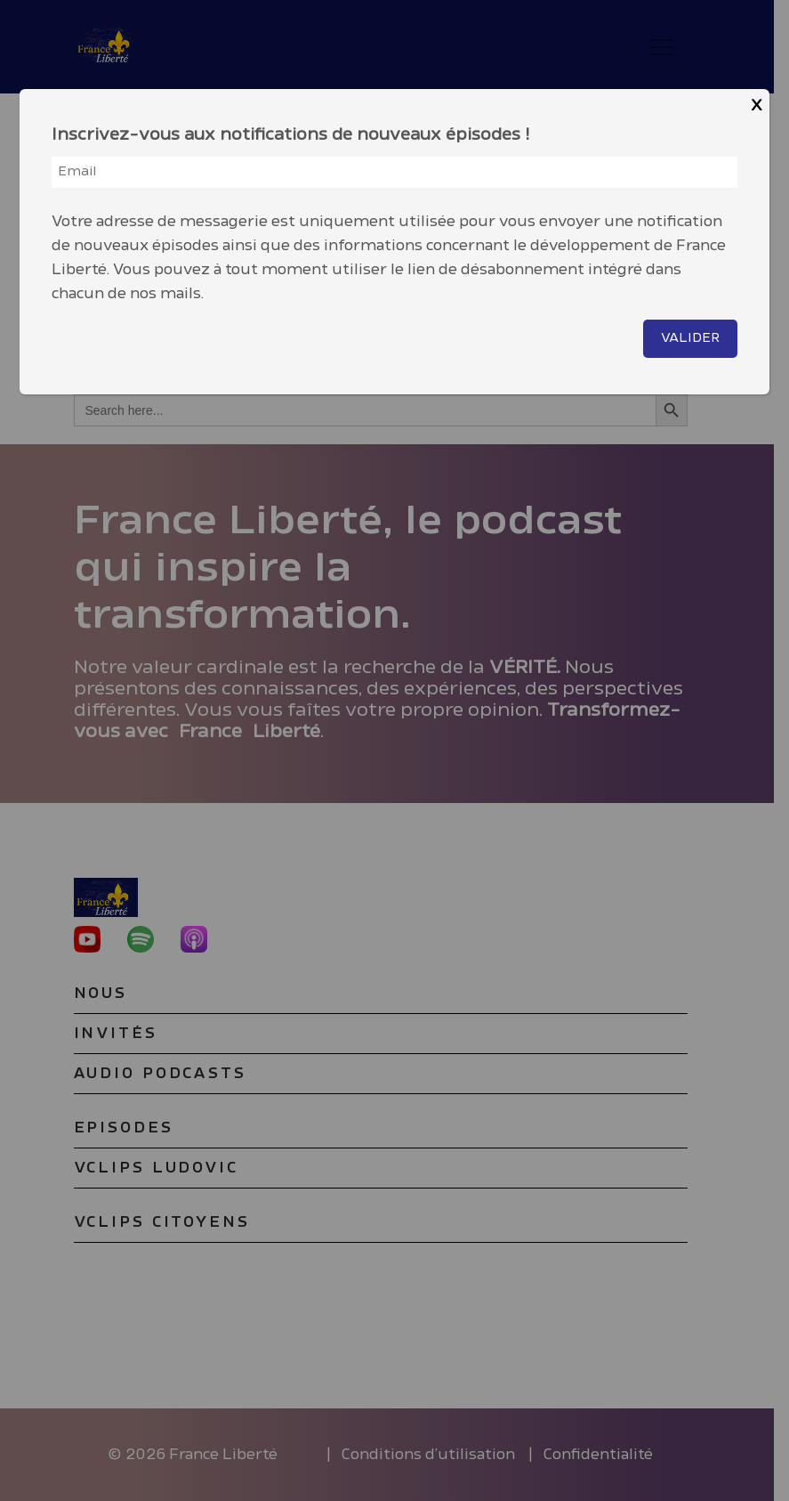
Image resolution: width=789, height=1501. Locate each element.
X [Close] (756, 105)
